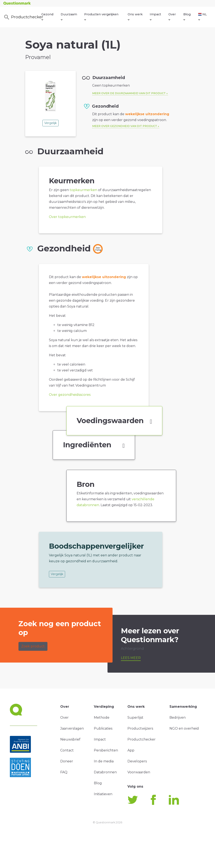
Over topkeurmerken (67, 217)
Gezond (47, 16)
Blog (187, 16)
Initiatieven (103, 794)
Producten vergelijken (101, 16)
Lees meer (131, 658)
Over (172, 16)
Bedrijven (177, 718)
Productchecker (22, 17)
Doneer (66, 761)
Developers (137, 761)
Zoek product (33, 646)
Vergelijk (50, 123)
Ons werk (135, 16)
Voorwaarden (138, 772)
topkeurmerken (83, 190)
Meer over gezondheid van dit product (124, 126)
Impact (155, 16)
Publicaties (103, 728)
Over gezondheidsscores (69, 395)
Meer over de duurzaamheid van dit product (129, 93)
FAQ (63, 772)
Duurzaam (69, 16)
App (130, 750)
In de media (104, 761)
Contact (67, 750)
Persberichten (106, 750)
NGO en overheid (184, 728)
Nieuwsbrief (70, 739)
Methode (101, 718)
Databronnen (105, 772)
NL (202, 16)
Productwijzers (140, 728)
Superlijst (135, 718)
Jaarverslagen (72, 728)
